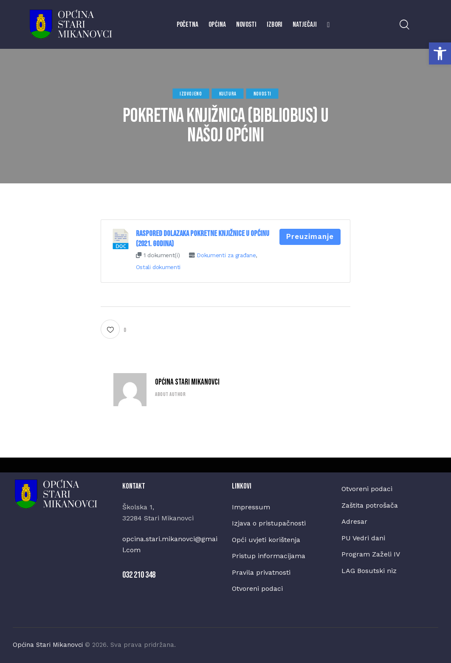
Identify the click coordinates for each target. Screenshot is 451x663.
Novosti (262, 93)
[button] (440, 53)
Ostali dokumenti (158, 267)
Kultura (228, 93)
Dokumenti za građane (226, 255)
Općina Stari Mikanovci (187, 382)
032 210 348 (138, 575)
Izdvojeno (191, 93)
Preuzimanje (310, 236)
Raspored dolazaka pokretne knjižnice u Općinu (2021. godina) (202, 239)
